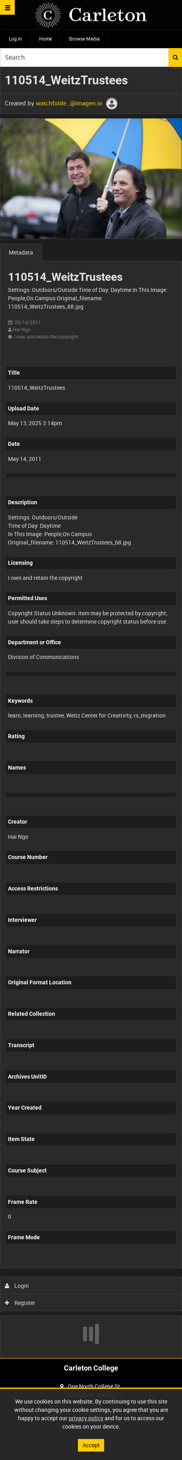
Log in (15, 38)
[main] (91, 712)
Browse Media (84, 38)
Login (17, 1285)
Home (45, 38)
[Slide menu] (7, 7)
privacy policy (86, 1418)
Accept (91, 1445)
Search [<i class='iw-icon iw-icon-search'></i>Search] (175, 57)
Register (20, 1302)
